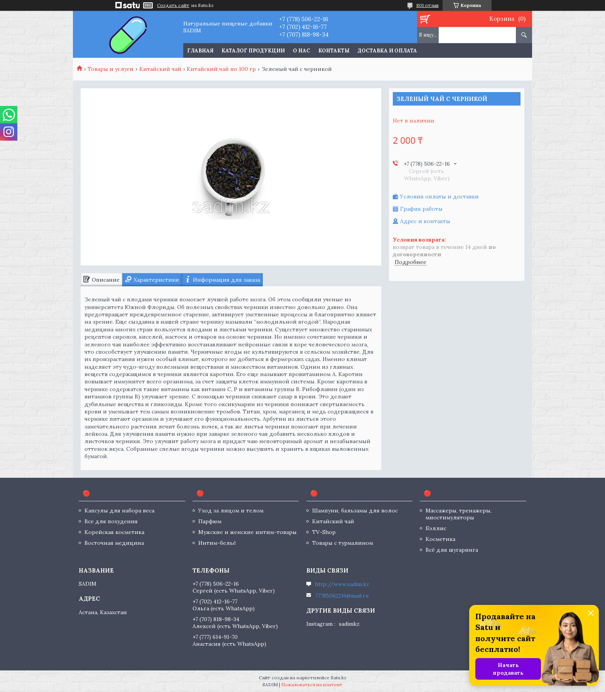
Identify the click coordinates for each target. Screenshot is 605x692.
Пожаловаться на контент (312, 684)
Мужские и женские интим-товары (247, 532)
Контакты (334, 50)
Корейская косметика (114, 532)
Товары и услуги (111, 69)
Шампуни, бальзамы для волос (355, 510)
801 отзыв (427, 5)
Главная (200, 50)
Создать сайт (173, 5)
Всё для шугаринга (452, 549)
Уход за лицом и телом (231, 510)
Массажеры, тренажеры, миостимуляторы (459, 514)
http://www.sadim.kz (342, 584)
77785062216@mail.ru (341, 595)
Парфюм (209, 521)
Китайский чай (160, 69)
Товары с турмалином (342, 542)
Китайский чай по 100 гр (221, 69)
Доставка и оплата (387, 50)
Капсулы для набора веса (119, 510)
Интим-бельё (217, 542)
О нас (301, 50)
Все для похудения (111, 521)
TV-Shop (324, 532)
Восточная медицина (114, 542)
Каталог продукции (253, 50)
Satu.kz (338, 677)
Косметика (440, 539)
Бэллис (436, 528)
